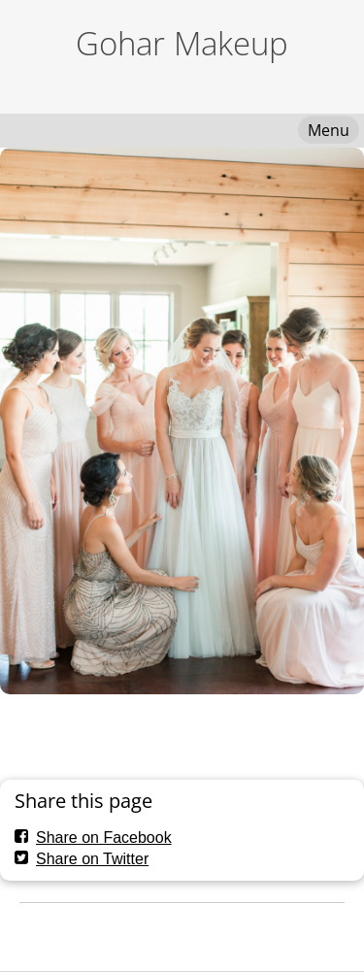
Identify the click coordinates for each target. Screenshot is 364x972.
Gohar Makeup (182, 43)
